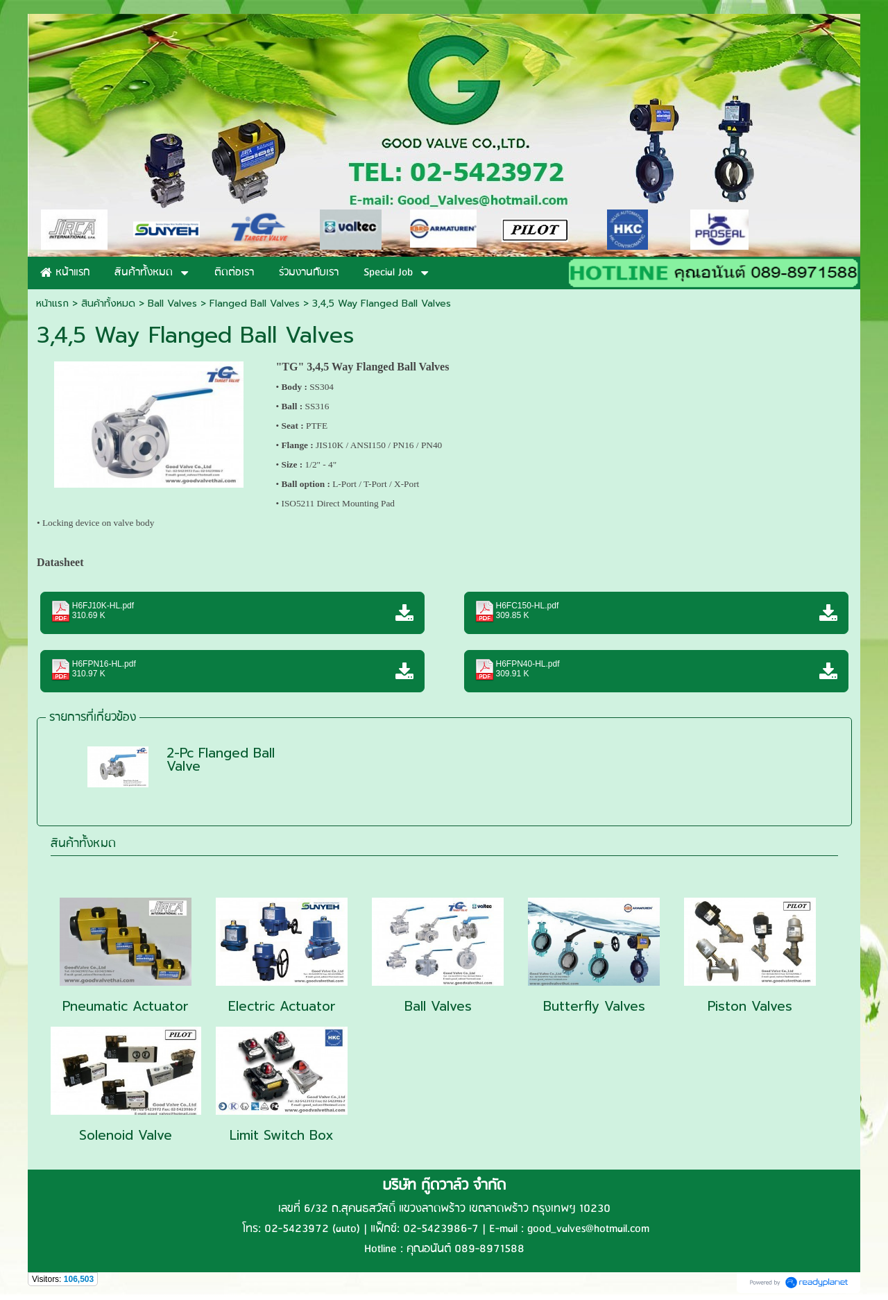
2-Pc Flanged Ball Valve (220, 759)
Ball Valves (172, 303)
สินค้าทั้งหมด (83, 844)
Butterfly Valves (594, 1006)
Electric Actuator (282, 1006)
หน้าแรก (52, 303)
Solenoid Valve (125, 1135)
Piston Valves (750, 1006)
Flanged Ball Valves (255, 303)
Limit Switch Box (282, 1135)
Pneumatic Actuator (125, 1006)
